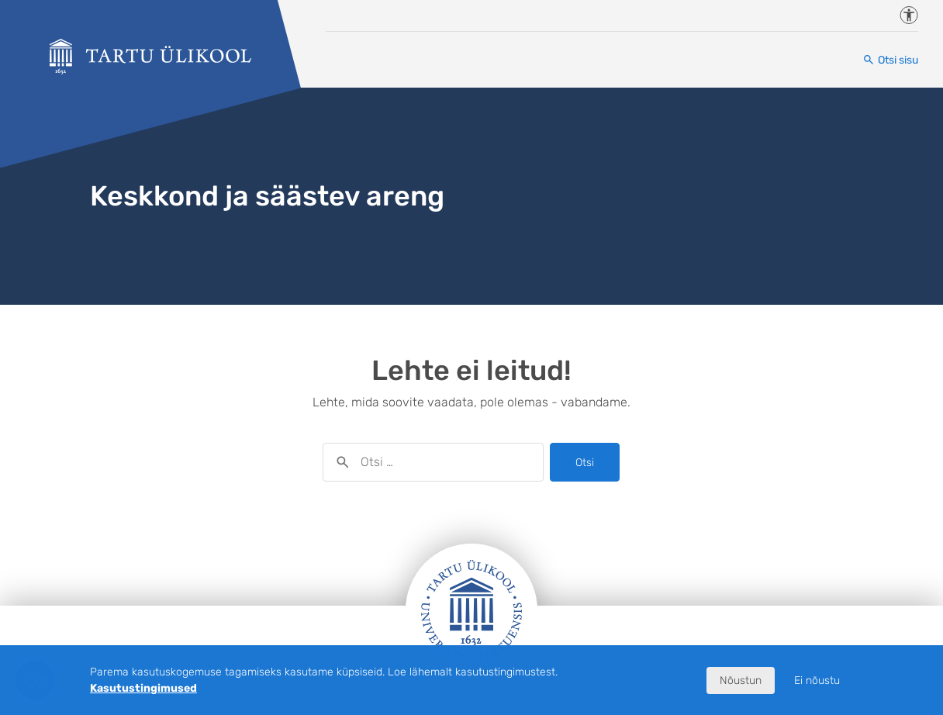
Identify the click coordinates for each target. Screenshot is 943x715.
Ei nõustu (817, 680)
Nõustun (741, 680)
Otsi (584, 462)
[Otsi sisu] (890, 60)
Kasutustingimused (143, 688)
